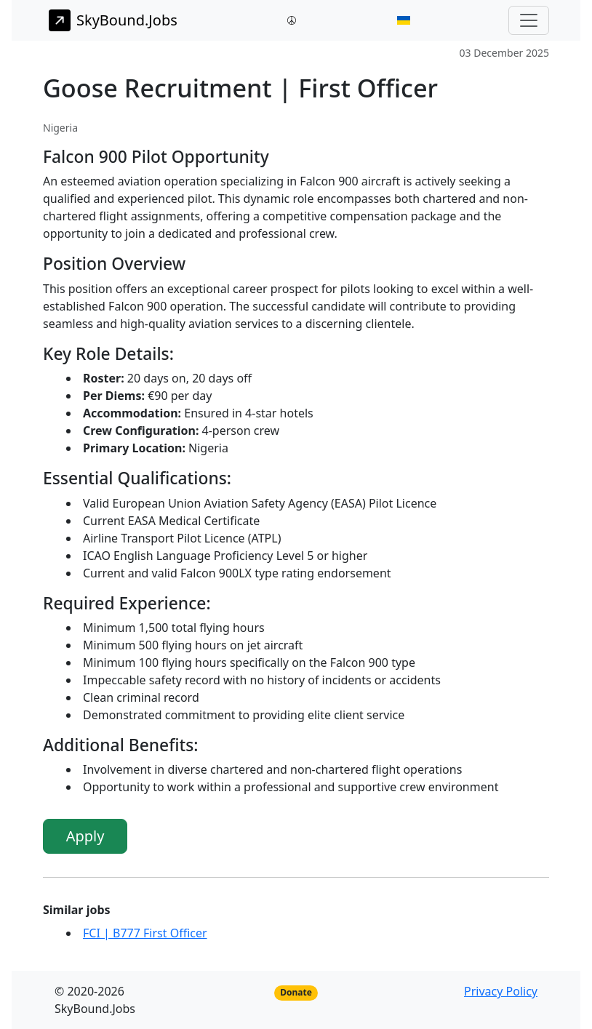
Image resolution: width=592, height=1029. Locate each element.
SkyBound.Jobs (113, 20)
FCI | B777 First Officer (145, 933)
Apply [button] (85, 836)
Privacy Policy (500, 991)
